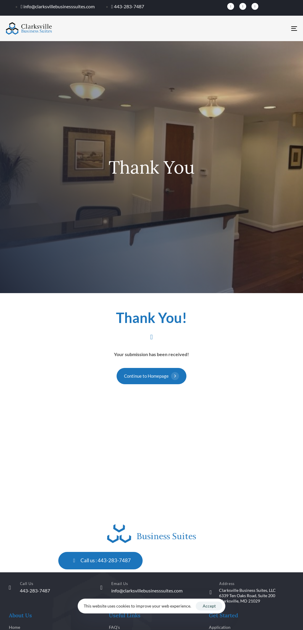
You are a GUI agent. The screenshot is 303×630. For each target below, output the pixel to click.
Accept (209, 605)
